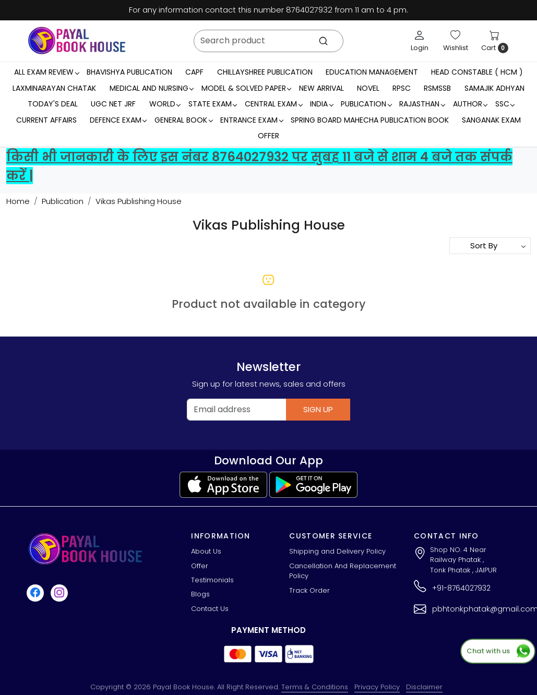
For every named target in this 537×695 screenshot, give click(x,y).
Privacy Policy (377, 687)
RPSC (401, 88)
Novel (368, 88)
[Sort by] (490, 245)
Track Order (309, 590)
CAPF (194, 72)
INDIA (321, 104)
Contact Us (210, 609)
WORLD (165, 104)
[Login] (419, 40)
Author (470, 104)
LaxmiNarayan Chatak (54, 88)
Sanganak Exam (491, 120)
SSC (505, 104)
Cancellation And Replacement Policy (342, 571)
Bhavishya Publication (129, 72)
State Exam (212, 104)
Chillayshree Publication (265, 72)
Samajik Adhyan (494, 88)
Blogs (200, 594)
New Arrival (321, 88)
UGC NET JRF (113, 104)
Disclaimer (424, 687)
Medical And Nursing (152, 88)
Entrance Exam (251, 120)
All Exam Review (46, 72)
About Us (206, 551)
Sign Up (318, 409)
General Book (183, 120)
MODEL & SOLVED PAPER (246, 88)
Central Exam (273, 104)
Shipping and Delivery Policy (337, 551)
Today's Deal (53, 104)
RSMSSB (437, 88)
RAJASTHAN (422, 104)
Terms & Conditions (314, 687)
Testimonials (212, 580)
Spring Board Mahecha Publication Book (370, 120)
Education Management (372, 72)
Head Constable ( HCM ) (477, 72)
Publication (366, 104)
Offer (268, 135)
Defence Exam (118, 120)
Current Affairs (46, 120)
